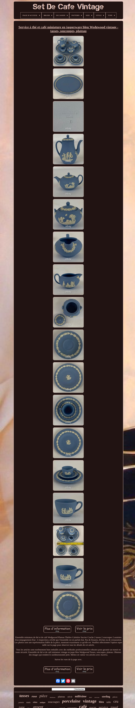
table (108, 702)
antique (42, 702)
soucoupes (54, 701)
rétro (35, 702)
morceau (96, 697)
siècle (70, 697)
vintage (89, 701)
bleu (101, 701)
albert (90, 697)
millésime (80, 696)
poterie (21, 702)
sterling (106, 696)
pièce (43, 696)
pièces (115, 697)
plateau (61, 696)
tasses (24, 695)
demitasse (52, 697)
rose (34, 696)
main (28, 702)
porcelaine (71, 701)
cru (115, 701)
